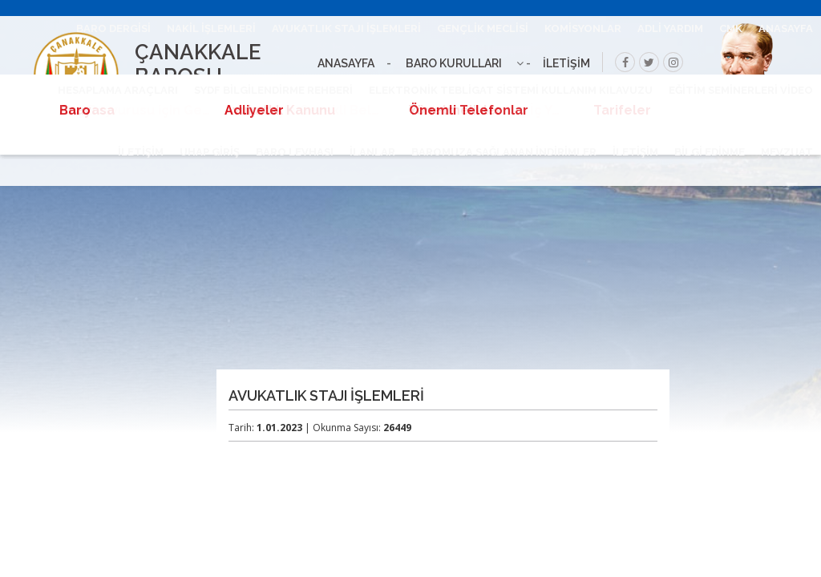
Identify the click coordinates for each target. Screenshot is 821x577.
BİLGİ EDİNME (709, 152)
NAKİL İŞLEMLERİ (211, 28)
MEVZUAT (787, 152)
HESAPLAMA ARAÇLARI (118, 90)
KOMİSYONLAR (582, 28)
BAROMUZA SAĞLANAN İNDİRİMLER (504, 152)
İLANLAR (372, 152)
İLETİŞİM (635, 152)
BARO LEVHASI (295, 152)
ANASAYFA (785, 28)
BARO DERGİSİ (113, 28)
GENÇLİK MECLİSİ (482, 28)
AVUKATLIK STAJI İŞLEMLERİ (346, 28)
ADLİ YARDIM (670, 28)
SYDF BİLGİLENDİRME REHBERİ (273, 90)
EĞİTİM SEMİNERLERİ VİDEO (741, 90)
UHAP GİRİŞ (210, 152)
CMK (730, 28)
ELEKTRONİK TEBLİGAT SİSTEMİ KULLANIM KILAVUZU (511, 90)
